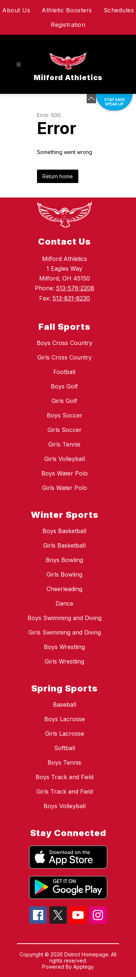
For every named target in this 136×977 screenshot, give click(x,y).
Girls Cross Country (64, 357)
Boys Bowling (64, 560)
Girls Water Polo (64, 487)
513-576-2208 (75, 288)
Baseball (64, 704)
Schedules (119, 10)
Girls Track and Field (64, 791)
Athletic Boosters (67, 10)
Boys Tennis (64, 762)
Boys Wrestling (64, 646)
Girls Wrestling (64, 661)
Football (64, 371)
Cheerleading (64, 589)
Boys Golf (64, 386)
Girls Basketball (64, 545)
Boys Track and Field (65, 777)
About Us (16, 10)
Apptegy (83, 967)
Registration (68, 24)
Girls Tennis (64, 444)
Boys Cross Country (64, 342)
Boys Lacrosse (64, 719)
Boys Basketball (64, 531)
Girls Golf (64, 400)
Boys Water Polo (64, 473)
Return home (57, 176)
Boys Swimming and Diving (65, 617)
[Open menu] (19, 65)
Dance (64, 603)
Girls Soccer (65, 429)
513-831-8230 (71, 298)
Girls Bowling (64, 574)
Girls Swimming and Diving (64, 632)
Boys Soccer (64, 415)
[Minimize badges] (91, 98)
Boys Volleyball (65, 806)
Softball (64, 748)
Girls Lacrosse (64, 733)
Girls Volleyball (64, 458)
